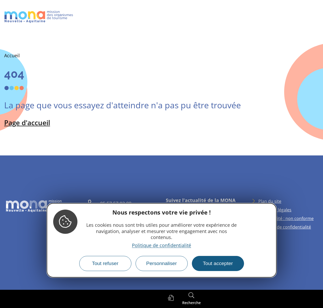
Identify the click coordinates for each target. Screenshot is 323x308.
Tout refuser (105, 263)
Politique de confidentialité (161, 245)
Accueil (12, 55)
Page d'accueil (27, 122)
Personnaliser (161, 263)
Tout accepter (218, 263)
